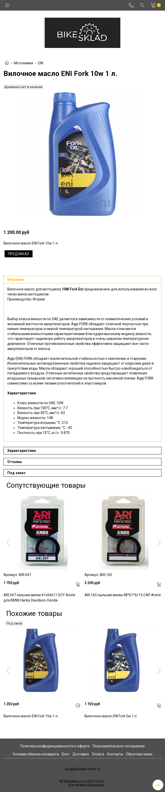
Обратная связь (139, 754)
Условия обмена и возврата (35, 754)
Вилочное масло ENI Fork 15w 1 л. (31, 716)
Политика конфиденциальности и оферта (55, 746)
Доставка (80, 754)
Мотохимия (23, 63)
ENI (40, 63)
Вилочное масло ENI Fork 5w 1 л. (111, 716)
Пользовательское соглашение (119, 746)
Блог (66, 754)
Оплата (98, 754)
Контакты (115, 754)
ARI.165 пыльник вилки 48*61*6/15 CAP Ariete (123, 595)
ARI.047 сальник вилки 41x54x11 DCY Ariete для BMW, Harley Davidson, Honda (39, 597)
